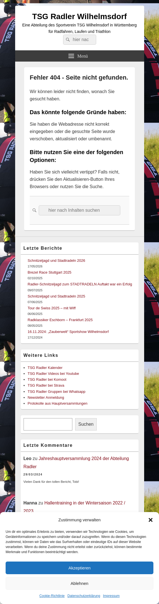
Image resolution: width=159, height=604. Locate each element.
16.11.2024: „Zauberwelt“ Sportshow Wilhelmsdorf (68, 332)
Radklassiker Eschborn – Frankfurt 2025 (60, 320)
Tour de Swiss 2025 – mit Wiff (52, 308)
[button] (150, 520)
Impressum (111, 596)
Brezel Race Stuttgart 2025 (50, 272)
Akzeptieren (79, 567)
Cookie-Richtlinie (51, 596)
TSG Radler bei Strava (46, 385)
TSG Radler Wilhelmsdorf (79, 16)
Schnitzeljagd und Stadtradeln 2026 (56, 260)
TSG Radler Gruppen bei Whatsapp (57, 391)
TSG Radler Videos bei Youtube (53, 373)
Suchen (85, 424)
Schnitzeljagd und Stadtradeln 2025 (56, 296)
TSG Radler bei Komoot (47, 379)
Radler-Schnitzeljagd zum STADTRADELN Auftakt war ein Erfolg (80, 284)
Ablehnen (79, 583)
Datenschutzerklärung (83, 596)
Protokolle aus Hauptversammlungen (57, 403)
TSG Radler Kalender (45, 368)
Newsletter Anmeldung (46, 397)
